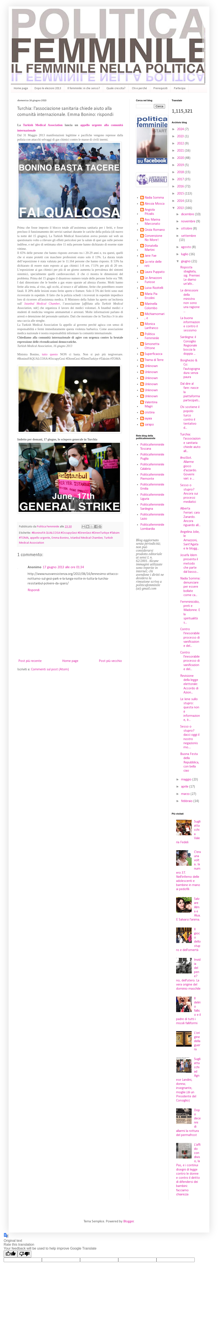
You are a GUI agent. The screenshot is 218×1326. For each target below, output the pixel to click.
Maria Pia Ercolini (151, 296)
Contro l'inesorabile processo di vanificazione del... (190, 638)
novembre (188, 221)
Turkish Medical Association (42, 125)
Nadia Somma (154, 197)
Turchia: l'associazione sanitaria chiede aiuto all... (190, 443)
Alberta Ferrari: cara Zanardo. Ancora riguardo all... (190, 517)
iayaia (148, 418)
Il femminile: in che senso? (84, 88)
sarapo (149, 424)
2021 (181, 150)
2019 (181, 165)
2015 (181, 193)
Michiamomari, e (154, 316)
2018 (181, 172)
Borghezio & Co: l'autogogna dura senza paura (190, 369)
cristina (150, 412)
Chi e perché (139, 88)
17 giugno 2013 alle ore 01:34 (63, 567)
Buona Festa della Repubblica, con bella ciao (189, 762)
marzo (186, 794)
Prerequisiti (160, 88)
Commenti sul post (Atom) (50, 669)
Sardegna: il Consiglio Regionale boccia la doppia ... (188, 345)
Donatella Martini (151, 248)
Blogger (128, 1221)
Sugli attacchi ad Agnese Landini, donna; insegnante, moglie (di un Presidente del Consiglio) (188, 1079)
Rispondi (33, 590)
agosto (186, 247)
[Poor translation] (24, 1254)
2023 (181, 136)
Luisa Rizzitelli (154, 288)
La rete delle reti (153, 264)
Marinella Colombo (151, 306)
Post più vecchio (110, 661)
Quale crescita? (115, 88)
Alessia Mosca (154, 204)
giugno (186, 261)
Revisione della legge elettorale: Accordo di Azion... (189, 684)
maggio (186, 779)
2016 (181, 186)
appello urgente (40, 538)
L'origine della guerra (197, 1041)
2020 (181, 158)
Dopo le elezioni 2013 (48, 88)
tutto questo (50, 354)
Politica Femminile (152, 336)
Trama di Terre (154, 360)
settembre (188, 236)
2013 (181, 208)
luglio (185, 254)
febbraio (187, 801)
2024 (181, 129)
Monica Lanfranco (151, 326)
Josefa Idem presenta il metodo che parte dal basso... (189, 564)
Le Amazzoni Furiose (153, 280)
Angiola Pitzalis (150, 212)
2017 (181, 179)
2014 (181, 201)
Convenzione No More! (153, 238)
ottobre (187, 228)
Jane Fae (150, 256)
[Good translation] (10, 1254)
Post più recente (30, 661)
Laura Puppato (155, 272)
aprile (185, 786)
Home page (21, 88)
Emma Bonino (60, 538)
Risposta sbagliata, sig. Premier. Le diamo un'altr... (190, 276)
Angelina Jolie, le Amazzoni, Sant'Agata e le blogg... (190, 540)
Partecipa (179, 88)
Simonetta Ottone (152, 346)
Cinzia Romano (155, 230)
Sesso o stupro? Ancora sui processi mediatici (189, 494)
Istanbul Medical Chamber (42, 303)
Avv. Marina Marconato (152, 222)
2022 (181, 143)
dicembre (188, 214)
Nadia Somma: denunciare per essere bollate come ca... (190, 587)
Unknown (151, 366)
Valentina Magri (151, 404)
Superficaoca (153, 354)
